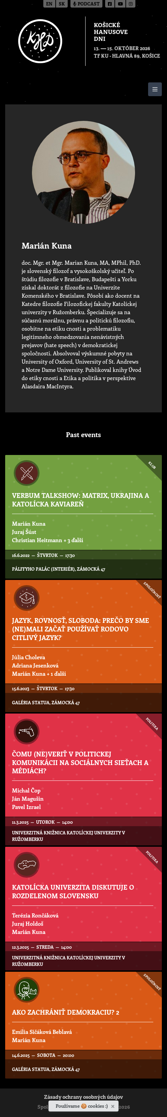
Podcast (86, 4)
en (49, 4)
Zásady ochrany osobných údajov (83, 1097)
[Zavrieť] (113, 1105)
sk (62, 4)
